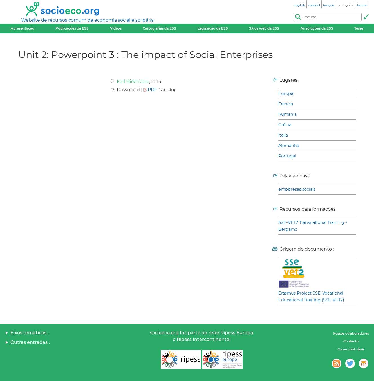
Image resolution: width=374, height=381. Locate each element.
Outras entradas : (30, 342)
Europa (285, 93)
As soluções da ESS (317, 28)
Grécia (284, 124)
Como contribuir (350, 349)
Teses (358, 28)
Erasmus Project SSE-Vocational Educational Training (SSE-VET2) (311, 296)
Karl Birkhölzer (133, 81)
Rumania (287, 114)
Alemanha (288, 145)
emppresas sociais (296, 189)
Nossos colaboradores (351, 333)
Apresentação (22, 28)
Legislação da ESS (213, 28)
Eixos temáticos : (29, 332)
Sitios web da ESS (264, 28)
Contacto (351, 341)
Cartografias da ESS (159, 28)
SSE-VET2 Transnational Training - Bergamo (312, 226)
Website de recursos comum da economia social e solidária (87, 20)
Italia (283, 135)
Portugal (287, 156)
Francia (285, 103)
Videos (116, 28)
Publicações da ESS (72, 28)
